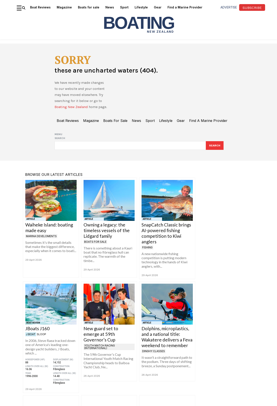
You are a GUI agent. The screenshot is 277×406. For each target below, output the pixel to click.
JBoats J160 (37, 331)
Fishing (147, 250)
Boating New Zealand (71, 109)
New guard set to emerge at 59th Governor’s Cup (101, 336)
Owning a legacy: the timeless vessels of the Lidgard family (107, 233)
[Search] (214, 147)
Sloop (41, 336)
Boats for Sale (95, 244)
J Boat (30, 336)
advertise (229, 7)
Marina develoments (41, 238)
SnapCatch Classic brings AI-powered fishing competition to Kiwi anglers (166, 236)
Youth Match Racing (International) (99, 349)
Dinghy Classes (153, 353)
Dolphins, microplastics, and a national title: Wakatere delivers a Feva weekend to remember (167, 339)
